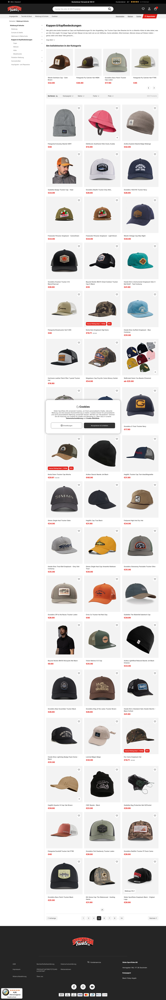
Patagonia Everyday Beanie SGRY (60, 144)
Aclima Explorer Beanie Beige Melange (137, 144)
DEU (15, 2)
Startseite (12, 21)
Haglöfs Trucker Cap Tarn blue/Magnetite (138, 474)
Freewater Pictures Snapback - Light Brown (101, 236)
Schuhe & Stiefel (25, 32)
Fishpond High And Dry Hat (133, 520)
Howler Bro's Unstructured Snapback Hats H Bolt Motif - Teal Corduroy (139, 283)
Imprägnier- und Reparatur (20, 64)
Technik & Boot (26, 16)
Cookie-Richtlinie (93, 418)
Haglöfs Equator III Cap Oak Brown (60, 805)
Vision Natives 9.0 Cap (94, 661)
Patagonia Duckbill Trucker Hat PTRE (61, 851)
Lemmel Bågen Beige (93, 757)
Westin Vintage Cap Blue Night (135, 236)
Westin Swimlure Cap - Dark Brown (58, 79)
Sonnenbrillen (25, 61)
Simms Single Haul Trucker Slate (59, 520)
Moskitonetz (17, 54)
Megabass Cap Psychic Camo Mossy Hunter (102, 378)
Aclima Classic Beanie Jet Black (97, 474)
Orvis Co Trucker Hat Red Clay (96, 614)
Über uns (40, 976)
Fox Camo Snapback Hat (132, 757)
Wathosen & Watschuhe (25, 36)
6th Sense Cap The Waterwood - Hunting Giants (100, 898)
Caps (26, 43)
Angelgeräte (13, 16)
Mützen (16, 47)
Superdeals (150, 16)
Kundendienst (120, 2)
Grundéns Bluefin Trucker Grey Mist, (98, 190)
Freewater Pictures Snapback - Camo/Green (63, 236)
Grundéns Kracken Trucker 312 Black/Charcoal (59, 283)
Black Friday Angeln (129, 978)
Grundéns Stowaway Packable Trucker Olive (139, 566)
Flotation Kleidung (25, 57)
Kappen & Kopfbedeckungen (25, 40)
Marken (130, 16)
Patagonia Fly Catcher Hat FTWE (144, 78)
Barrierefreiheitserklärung (45, 964)
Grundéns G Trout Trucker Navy (135, 426)
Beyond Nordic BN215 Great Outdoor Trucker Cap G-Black (102, 283)
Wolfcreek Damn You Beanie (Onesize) (137, 378)
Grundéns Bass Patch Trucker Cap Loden (115, 79)
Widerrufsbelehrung (19, 976)
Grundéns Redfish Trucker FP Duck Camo (138, 851)
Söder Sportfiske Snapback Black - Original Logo (139, 898)
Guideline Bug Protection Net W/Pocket (137, 805)
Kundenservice (96, 962)
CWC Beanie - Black (93, 805)
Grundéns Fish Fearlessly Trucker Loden (100, 851)
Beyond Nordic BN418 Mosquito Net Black (63, 661)
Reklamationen (66, 969)
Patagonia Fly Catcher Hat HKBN (87, 78)
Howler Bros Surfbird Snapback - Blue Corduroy (137, 331)
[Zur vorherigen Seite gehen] (52, 918)
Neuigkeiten (120, 16)
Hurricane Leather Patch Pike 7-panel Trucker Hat (64, 379)
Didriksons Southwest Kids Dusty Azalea (100, 144)
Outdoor (55, 16)
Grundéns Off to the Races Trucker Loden (62, 614)
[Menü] (21, 989)
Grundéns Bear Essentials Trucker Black (62, 709)
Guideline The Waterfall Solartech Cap (137, 614)
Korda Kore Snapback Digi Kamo (97, 330)
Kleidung (25, 29)
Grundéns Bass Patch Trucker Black (60, 897)
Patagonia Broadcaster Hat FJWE (59, 330)
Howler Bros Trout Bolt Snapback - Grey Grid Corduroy (63, 568)
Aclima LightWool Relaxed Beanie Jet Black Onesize (139, 662)
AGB (14, 964)
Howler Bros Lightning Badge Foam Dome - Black (63, 758)
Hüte (26, 50)
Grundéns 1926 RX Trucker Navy (135, 190)
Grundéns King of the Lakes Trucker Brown (101, 709)
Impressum (16, 969)
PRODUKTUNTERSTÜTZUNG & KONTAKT (47, 970)
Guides (138, 16)
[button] (142, 2)
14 (121, 918)
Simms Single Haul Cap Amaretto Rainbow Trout (101, 568)
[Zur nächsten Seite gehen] (153, 918)
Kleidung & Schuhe (41, 16)
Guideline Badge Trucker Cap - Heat (60, 190)
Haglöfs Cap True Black (94, 520)
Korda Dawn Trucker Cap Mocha (59, 474)
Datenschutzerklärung (68, 964)
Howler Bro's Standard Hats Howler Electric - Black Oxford (139, 710)
